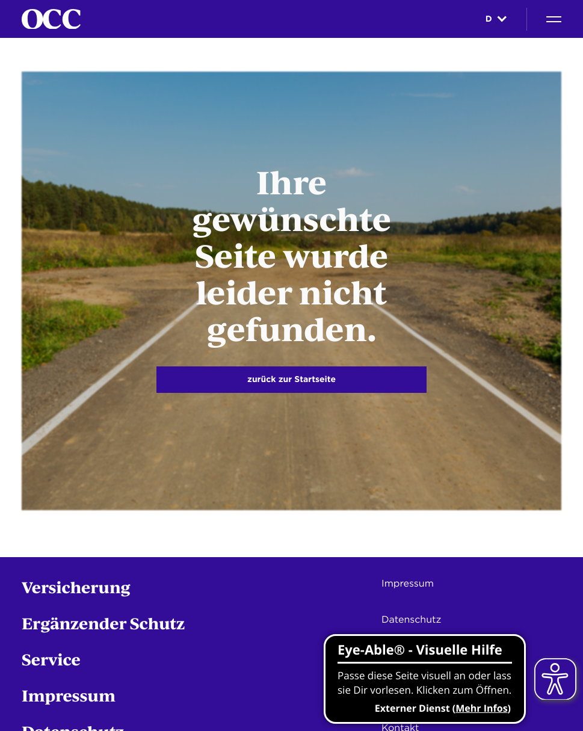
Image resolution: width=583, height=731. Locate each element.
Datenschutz (411, 619)
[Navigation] (553, 19)
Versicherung (76, 586)
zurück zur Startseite (291, 379)
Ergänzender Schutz (103, 623)
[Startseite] (51, 19)
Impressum (69, 695)
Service (51, 659)
